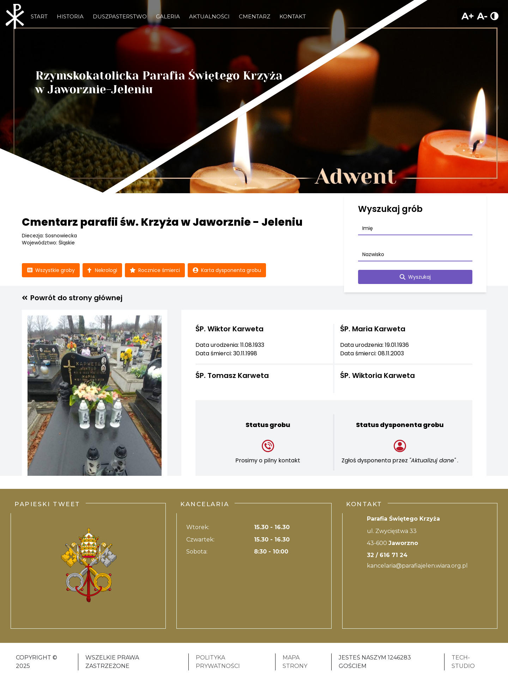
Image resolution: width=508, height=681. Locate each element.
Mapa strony (295, 661)
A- (482, 16)
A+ (467, 16)
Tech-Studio (463, 661)
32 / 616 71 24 (387, 555)
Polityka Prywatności (218, 661)
